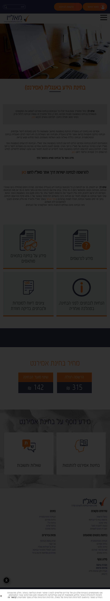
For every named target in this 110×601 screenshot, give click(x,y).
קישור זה (12, 597)
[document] (55, 300)
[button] (4, 593)
